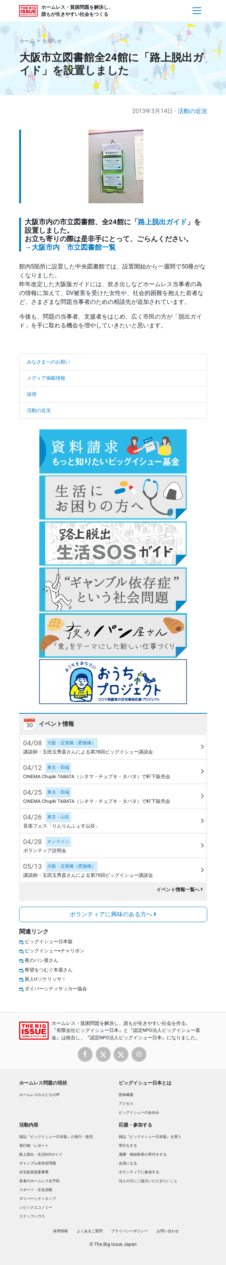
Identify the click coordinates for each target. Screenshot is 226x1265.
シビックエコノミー (35, 1207)
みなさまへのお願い (48, 362)
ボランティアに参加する (139, 1172)
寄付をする (128, 1145)
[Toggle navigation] (197, 10)
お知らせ (52, 41)
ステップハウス (32, 1216)
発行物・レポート (34, 1145)
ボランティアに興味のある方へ (113, 914)
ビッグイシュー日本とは (145, 1083)
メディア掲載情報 (46, 378)
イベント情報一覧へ (179, 889)
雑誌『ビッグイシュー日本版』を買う (150, 1137)
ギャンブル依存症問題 (37, 1163)
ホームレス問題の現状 (43, 1083)
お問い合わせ (168, 1231)
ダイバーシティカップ (37, 1199)
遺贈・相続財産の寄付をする (143, 1154)
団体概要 (126, 1095)
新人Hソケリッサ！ (45, 979)
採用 (31, 394)
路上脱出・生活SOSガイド (41, 1154)
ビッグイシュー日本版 (49, 941)
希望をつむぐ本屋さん (49, 970)
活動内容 (28, 1125)
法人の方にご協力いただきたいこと (148, 1181)
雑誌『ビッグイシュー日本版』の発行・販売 (56, 1137)
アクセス (126, 1103)
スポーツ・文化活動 (35, 1190)
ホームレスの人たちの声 (39, 1095)
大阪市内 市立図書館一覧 (74, 247)
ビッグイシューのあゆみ (139, 1112)
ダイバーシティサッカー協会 (56, 988)
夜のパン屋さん (41, 960)
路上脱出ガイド (162, 222)
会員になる (128, 1163)
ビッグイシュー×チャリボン (55, 950)
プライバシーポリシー (129, 1231)
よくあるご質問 (89, 1231)
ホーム (27, 41)
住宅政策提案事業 (34, 1172)
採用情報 (60, 1231)
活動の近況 (192, 111)
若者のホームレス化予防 (39, 1181)
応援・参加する (135, 1125)
